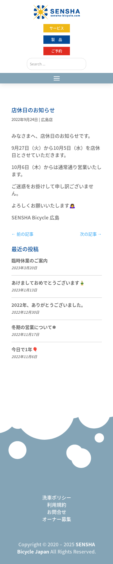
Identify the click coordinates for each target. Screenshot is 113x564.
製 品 (56, 39)
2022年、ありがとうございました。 (48, 305)
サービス (56, 28)
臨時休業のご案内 (29, 260)
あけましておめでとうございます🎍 (48, 282)
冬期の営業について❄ (33, 327)
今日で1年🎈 (24, 349)
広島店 (47, 119)
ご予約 (56, 51)
